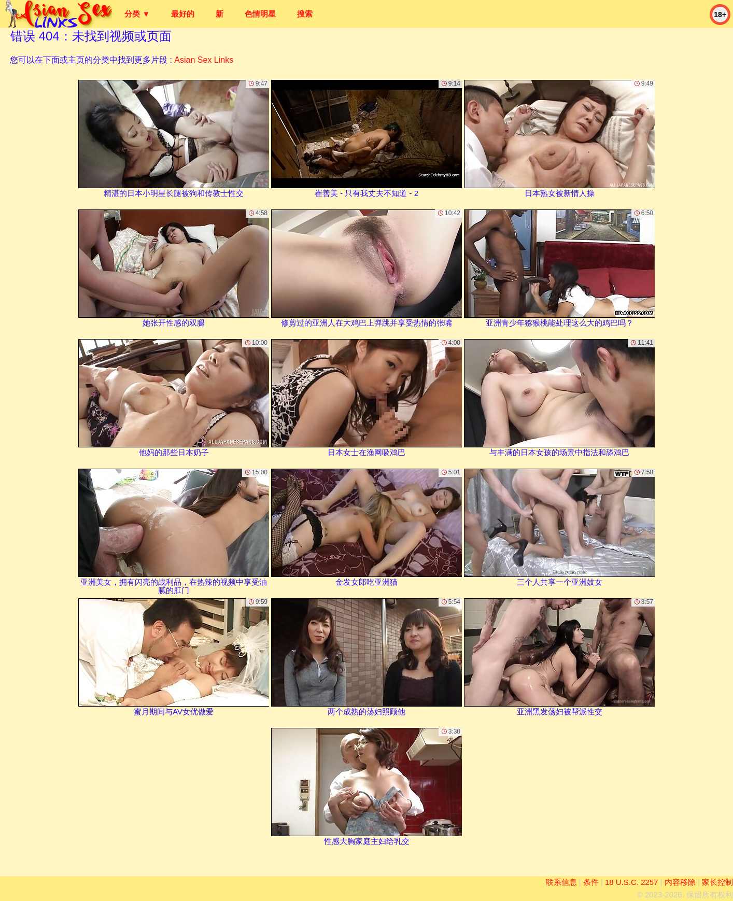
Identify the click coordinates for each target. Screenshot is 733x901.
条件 (591, 882)
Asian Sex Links (203, 59)
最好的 (182, 13)
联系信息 (561, 882)
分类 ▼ (137, 13)
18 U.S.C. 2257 (631, 882)
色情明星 (260, 13)
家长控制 (717, 882)
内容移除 (680, 882)
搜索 (305, 13)
